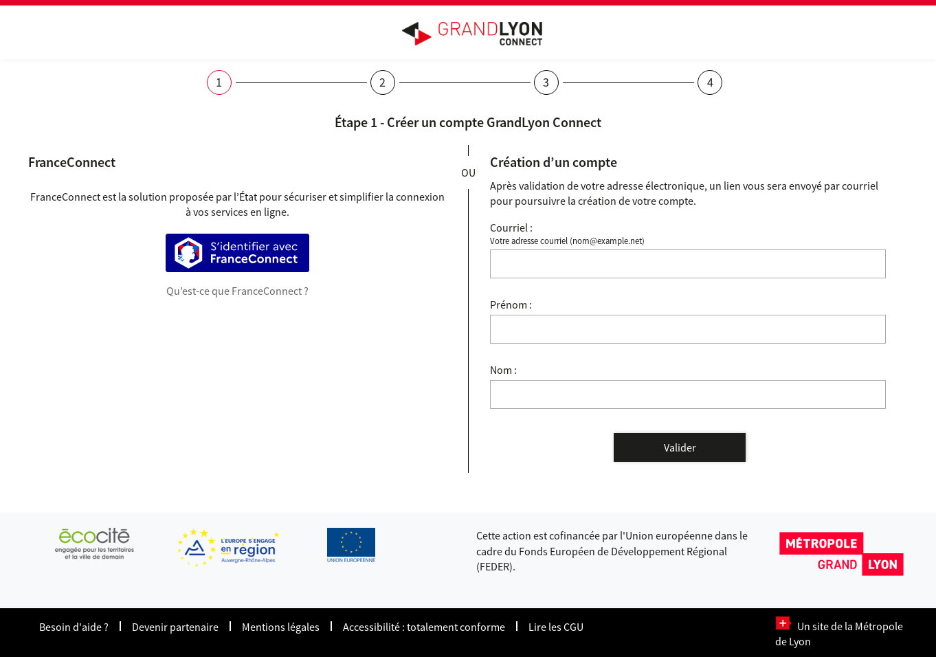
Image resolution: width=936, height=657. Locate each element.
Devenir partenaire (175, 627)
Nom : (503, 370)
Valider (680, 447)
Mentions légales (281, 627)
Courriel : (511, 227)
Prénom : (511, 304)
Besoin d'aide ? (74, 627)
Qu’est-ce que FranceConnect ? (237, 291)
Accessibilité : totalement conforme (424, 627)
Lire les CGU (555, 627)
